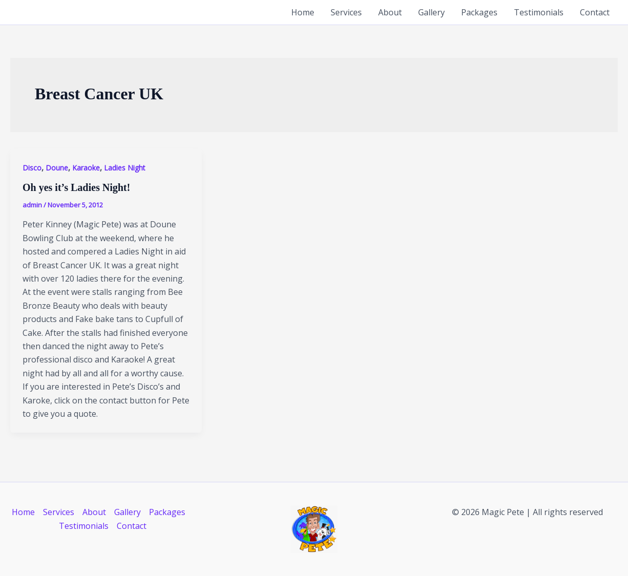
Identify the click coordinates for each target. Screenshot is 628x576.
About (390, 12)
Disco (32, 168)
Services (346, 12)
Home (302, 12)
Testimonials (539, 12)
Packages (479, 12)
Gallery (431, 12)
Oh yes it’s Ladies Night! (76, 187)
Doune (57, 168)
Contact (595, 12)
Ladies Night (124, 168)
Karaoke (86, 168)
